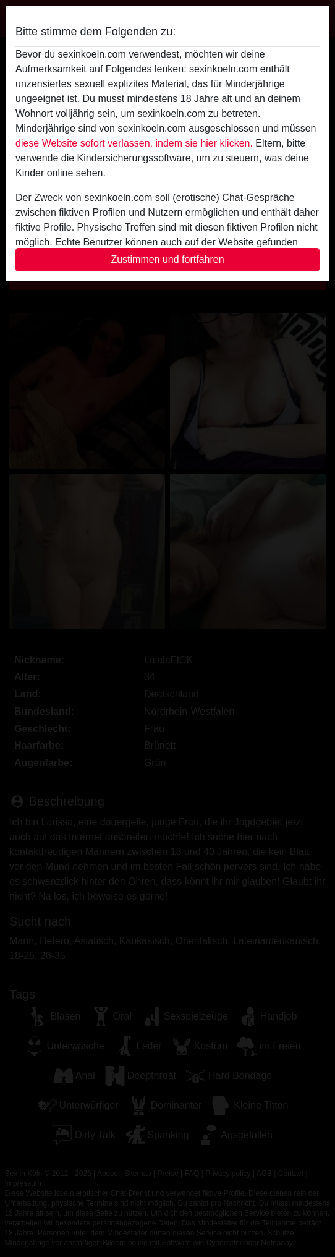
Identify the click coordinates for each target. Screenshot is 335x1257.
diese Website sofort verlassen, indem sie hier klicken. (134, 143)
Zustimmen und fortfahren (167, 259)
